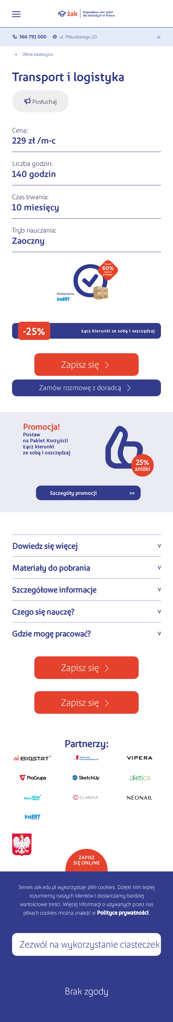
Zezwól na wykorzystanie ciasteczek (89, 944)
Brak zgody (86, 990)
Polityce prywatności (123, 912)
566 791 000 (33, 37)
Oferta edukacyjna (37, 54)
